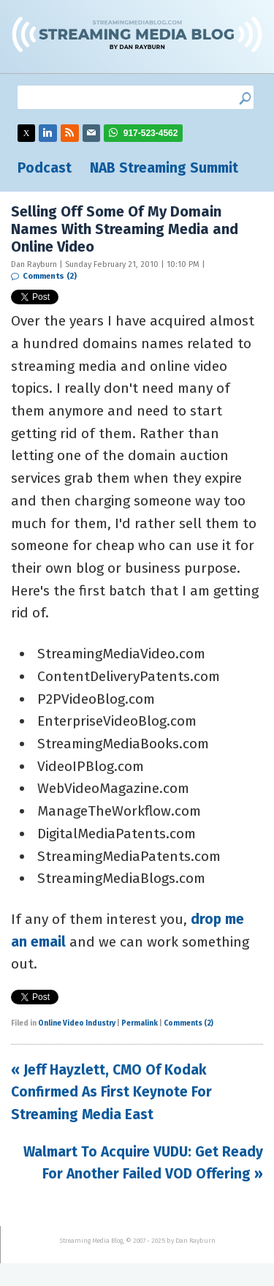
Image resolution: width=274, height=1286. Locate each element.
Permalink (139, 1023)
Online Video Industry (76, 1023)
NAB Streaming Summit (164, 167)
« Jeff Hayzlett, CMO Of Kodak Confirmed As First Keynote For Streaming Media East (111, 1092)
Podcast (45, 167)
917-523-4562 (150, 133)
